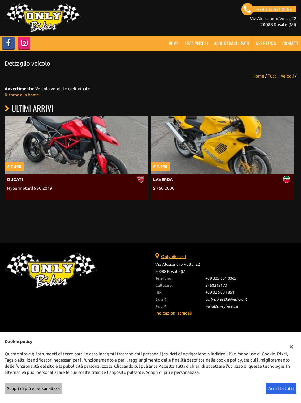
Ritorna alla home (22, 94)
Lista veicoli (196, 43)
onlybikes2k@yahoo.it (226, 299)
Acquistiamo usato (231, 43)
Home (173, 43)
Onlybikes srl (173, 256)
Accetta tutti (281, 388)
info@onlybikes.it (221, 306)
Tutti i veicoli (281, 76)
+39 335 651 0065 (220, 278)
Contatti (290, 43)
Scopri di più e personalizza (33, 388)
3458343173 (216, 285)
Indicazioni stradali (173, 313)
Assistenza (266, 43)
